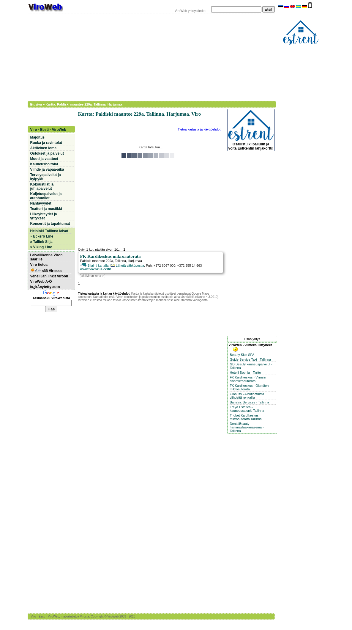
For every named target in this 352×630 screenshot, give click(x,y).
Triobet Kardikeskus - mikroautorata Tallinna (246, 417)
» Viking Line (41, 247)
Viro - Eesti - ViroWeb (48, 130)
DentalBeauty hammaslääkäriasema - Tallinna (247, 427)
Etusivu (36, 104)
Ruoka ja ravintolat (46, 143)
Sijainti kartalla (94, 265)
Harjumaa (135, 261)
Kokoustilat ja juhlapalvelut (42, 186)
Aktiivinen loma (43, 148)
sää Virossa (46, 270)
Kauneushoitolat (44, 164)
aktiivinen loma (91, 275)
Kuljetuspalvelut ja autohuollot (46, 196)
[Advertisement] (148, 56)
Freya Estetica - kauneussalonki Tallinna (247, 408)
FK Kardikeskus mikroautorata (110, 256)
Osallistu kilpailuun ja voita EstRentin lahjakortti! (251, 130)
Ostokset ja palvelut (47, 153)
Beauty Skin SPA (242, 354)
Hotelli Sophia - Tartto (245, 372)
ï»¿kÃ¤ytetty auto (45, 287)
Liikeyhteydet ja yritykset (43, 216)
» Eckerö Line (41, 236)
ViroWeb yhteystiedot (190, 10)
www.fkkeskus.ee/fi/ (95, 269)
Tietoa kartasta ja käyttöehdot (199, 129)
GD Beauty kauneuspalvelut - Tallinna (251, 366)
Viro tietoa (39, 265)
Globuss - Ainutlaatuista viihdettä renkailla (247, 395)
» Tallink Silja (41, 242)
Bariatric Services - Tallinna (249, 402)
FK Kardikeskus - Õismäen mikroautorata (249, 387)
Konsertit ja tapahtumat (50, 223)
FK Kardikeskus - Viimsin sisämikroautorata (248, 379)
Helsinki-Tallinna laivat (49, 231)
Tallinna (120, 261)
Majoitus (37, 137)
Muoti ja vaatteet (44, 159)
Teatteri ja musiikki (46, 209)
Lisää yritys (252, 339)
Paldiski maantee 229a (96, 261)
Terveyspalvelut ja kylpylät (45, 177)
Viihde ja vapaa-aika (47, 169)
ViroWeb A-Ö (41, 281)
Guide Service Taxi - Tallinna (250, 359)
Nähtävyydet (40, 203)
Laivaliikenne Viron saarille (46, 257)
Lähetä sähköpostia (127, 265)
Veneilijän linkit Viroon (49, 276)
